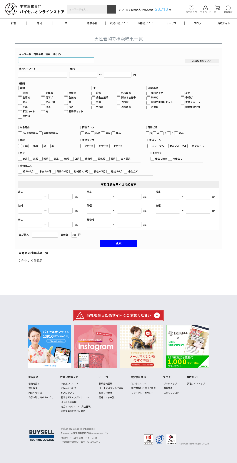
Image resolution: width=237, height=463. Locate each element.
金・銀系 (126, 159)
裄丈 (89, 192)
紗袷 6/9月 (100, 171)
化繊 (35, 146)
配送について (67, 392)
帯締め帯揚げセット (162, 102)
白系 (77, 159)
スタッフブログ (171, 392)
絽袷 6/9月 (117, 171)
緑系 (66, 159)
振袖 (25, 93)
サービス (171, 23)
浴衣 (48, 107)
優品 (118, 133)
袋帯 (98, 93)
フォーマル (158, 146)
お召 (25, 102)
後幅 (158, 205)
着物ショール (192, 102)
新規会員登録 (105, 383)
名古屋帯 (126, 93)
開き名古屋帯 (128, 97)
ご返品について (68, 388)
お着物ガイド (145, 23)
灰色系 (101, 159)
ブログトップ (170, 383)
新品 (181, 133)
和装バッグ (157, 93)
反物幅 (90, 220)
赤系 (25, 159)
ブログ (197, 23)
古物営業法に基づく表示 (73, 411)
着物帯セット (76, 111)
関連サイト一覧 (106, 397)
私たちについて (139, 383)
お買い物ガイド (119, 23)
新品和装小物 (192, 107)
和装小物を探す (36, 392)
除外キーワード (27, 69)
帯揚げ (189, 97)
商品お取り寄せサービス (41, 397)
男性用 (26, 116)
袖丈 (158, 192)
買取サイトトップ (196, 383)
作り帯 (124, 102)
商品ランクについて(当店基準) (76, 406)
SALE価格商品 (30, 133)
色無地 (72, 97)
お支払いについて (70, 383)
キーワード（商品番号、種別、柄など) (40, 54)
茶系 (35, 159)
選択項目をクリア (201, 60)
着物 (39, 23)
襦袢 (71, 107)
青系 (56, 159)
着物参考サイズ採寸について (75, 397)
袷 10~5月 (28, 171)
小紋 (25, 107)
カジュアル (198, 146)
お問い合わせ (105, 392)
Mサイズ (104, 146)
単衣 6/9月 (45, 171)
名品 (97, 133)
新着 (13, 23)
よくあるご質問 (68, 402)
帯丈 (20, 220)
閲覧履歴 (228, 9)
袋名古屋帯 (102, 97)
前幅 (89, 205)
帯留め (154, 107)
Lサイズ (118, 146)
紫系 (46, 159)
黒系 (113, 159)
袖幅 (20, 205)
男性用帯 (126, 107)
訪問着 (49, 93)
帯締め (154, 97)
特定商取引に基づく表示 (143, 388)
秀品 (108, 133)
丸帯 (98, 102)
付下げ (49, 97)
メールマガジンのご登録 (111, 388)
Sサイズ (89, 146)
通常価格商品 (51, 133)
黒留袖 (72, 93)
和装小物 (92, 23)
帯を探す (33, 388)
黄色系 (88, 159)
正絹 (25, 146)
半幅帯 (99, 107)
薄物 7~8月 (63, 171)
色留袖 (26, 97)
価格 (72, 69)
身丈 (20, 192)
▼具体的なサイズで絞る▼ (118, 184)
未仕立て (177, 159)
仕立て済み (161, 159)
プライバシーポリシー (142, 392)
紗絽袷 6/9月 (81, 171)
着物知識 (168, 388)
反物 (187, 93)
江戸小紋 (50, 102)
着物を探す (34, 383)
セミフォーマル (178, 146)
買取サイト (223, 23)
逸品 (87, 133)
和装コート (29, 111)
